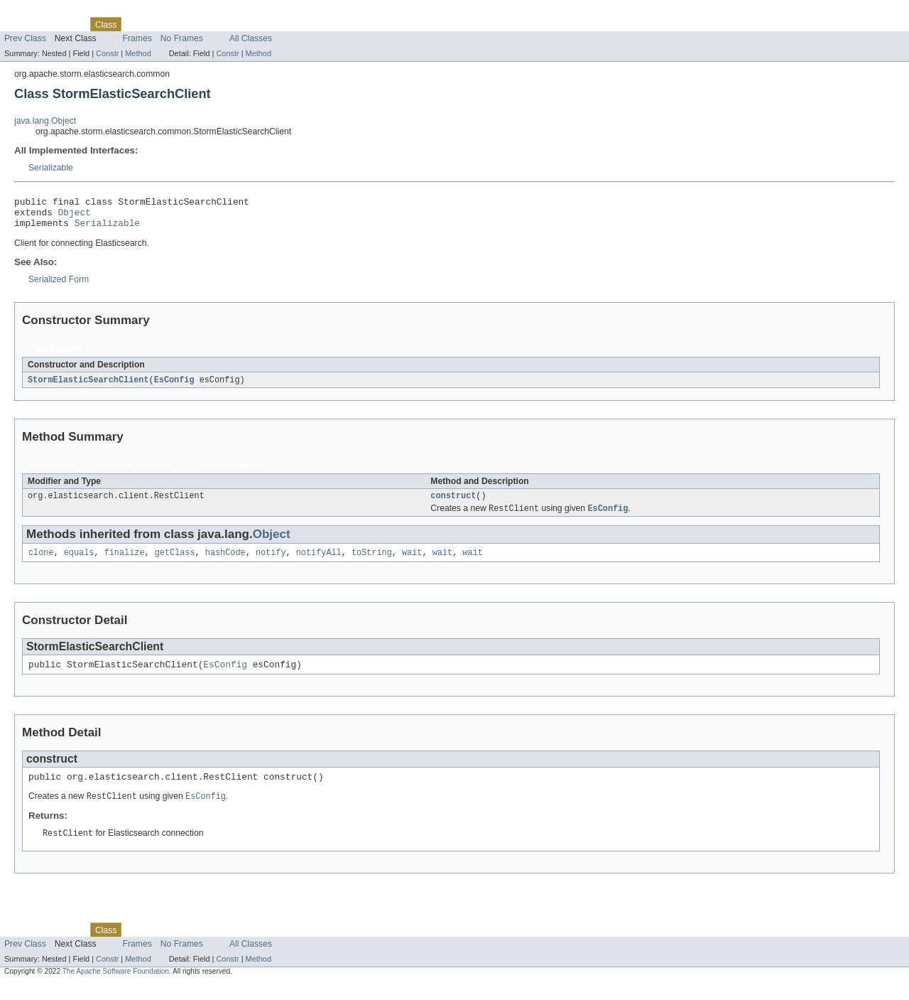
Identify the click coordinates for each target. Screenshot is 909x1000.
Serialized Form (58, 286)
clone (41, 563)
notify (271, 563)
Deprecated (202, 24)
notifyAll (319, 563)
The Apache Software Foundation (115, 987)
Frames (137, 38)
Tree (162, 24)
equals (79, 563)
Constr (107, 53)
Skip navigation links (39, 12)
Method (138, 53)
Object (74, 216)
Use (137, 24)
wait (412, 563)
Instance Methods (135, 473)
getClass (175, 563)
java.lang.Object (45, 121)
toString (372, 563)
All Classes (250, 38)
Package (65, 24)
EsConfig (174, 386)
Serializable (50, 168)
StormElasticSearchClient (88, 386)
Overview (22, 24)
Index (243, 24)
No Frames (181, 38)
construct (453, 504)
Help (271, 24)
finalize (124, 563)
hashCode (225, 563)
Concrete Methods (231, 473)
